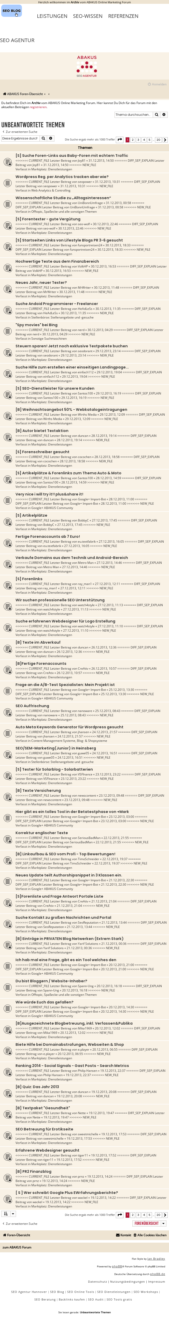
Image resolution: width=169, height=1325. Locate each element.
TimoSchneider (88, 859)
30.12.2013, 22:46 (105, 224)
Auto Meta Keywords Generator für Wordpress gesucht (69, 727)
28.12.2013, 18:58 (107, 457)
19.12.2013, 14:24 (99, 1176)
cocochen (84, 457)
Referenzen (123, 15)
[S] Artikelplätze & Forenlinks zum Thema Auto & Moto (68, 473)
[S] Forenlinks (29, 578)
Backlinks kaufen (72, 1299)
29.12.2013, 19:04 (109, 372)
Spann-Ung (86, 986)
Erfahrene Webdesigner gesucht (47, 1150)
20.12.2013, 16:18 (109, 986)
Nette (82, 1113)
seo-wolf (84, 224)
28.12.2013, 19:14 (104, 436)
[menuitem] (156, 84)
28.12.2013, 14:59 (108, 478)
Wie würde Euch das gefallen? (45, 1002)
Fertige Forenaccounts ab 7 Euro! (48, 536)
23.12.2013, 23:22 (108, 774)
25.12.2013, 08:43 (107, 711)
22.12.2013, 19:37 (115, 859)
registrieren (38, 107)
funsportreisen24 (90, 245)
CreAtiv (83, 668)
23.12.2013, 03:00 (121, 816)
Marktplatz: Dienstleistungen (51, 169)
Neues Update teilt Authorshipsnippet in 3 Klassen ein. (69, 875)
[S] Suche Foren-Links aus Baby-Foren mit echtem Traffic (72, 155)
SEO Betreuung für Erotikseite (44, 1129)
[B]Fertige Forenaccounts (41, 663)
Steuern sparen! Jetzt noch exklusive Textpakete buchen (72, 346)
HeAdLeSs (85, 309)
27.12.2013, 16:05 (111, 541)
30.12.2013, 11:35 (108, 309)
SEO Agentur (17, 40)
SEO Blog (57, 1292)
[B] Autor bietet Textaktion (42, 430)
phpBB (117, 1266)
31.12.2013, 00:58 (118, 203)
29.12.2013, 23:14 (108, 351)
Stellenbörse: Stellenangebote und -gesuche (62, 317)
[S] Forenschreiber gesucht (42, 451)
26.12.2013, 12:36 (104, 647)
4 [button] (144, 140)
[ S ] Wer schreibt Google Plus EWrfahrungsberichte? (67, 1192)
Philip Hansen (87, 1070)
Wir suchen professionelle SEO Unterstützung (60, 600)
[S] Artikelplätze (31, 515)
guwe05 (83, 753)
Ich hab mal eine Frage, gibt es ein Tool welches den (66, 959)
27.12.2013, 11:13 (110, 605)
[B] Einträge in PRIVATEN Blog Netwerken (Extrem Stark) (70, 938)
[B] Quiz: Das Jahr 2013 (37, 1086)
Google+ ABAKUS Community (52, 508)
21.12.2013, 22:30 (121, 880)
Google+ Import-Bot (92, 499)
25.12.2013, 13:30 (121, 689)
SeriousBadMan (89, 838)
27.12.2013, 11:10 (110, 626)
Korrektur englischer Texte (42, 832)
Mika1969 (85, 1028)
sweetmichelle (88, 1134)
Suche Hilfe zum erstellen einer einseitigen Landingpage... (72, 367)
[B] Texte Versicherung (38, 790)
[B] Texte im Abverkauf (38, 642)
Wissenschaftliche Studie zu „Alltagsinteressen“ (63, 197)
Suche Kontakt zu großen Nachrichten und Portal (63, 917)
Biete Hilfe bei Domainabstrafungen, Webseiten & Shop (70, 1044)
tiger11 (83, 1155)
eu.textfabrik (87, 541)
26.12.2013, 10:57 (104, 668)
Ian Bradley (156, 1258)
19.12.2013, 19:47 (101, 1113)
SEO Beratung (45, 1299)
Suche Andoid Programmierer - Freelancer (57, 303)
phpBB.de (157, 1274)
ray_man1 (85, 584)
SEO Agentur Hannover (29, 1292)
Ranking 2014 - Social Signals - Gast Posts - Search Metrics (72, 1065)
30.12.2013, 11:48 (106, 287)
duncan (83, 436)
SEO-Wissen (88, 15)
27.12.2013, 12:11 (107, 584)
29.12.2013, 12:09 (112, 414)
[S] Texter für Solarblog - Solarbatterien (54, 769)
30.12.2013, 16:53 (103, 266)
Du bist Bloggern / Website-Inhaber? (51, 981)
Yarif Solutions (88, 943)
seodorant (85, 351)
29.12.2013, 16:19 (108, 393)
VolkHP (83, 266)
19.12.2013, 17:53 (113, 1134)
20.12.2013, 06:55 (105, 1049)
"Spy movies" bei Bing (37, 324)
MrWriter (84, 287)
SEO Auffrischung (32, 705)
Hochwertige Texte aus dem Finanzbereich (57, 261)
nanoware (85, 711)
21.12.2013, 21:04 (104, 901)
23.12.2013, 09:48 (111, 795)
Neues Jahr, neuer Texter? (41, 282)
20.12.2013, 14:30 (121, 1007)
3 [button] (138, 140)
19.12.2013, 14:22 (103, 1197)
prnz (81, 1176)
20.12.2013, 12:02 (107, 1028)
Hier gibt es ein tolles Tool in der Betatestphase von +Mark (72, 811)
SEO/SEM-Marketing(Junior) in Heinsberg (56, 748)
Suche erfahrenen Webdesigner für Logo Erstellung (65, 621)
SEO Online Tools (80, 1292)
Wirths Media (87, 414)
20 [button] (158, 140)
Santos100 (85, 393)
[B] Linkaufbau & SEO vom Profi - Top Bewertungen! (65, 854)
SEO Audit (96, 1299)
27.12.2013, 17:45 (104, 520)
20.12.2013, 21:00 (121, 965)
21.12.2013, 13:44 (114, 922)
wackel (83, 1197)
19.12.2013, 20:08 (104, 1092)
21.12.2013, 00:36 (113, 943)
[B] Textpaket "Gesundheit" (43, 1108)
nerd (81, 330)
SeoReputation (88, 922)
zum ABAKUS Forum (17, 1247)
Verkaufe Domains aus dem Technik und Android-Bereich (72, 557)
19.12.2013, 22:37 (112, 1070)
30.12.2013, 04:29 (100, 330)
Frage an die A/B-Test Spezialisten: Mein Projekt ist (65, 684)
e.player (83, 1049)
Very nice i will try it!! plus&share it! (49, 494)
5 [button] (149, 140)
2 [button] (133, 140)
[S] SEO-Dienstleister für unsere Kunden (55, 388)
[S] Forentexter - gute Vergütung (48, 219)
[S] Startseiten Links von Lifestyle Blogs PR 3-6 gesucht (69, 240)
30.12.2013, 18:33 (118, 245)
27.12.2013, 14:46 (109, 562)
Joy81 (82, 160)
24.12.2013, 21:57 (104, 732)
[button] (119, 140)
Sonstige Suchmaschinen (49, 338)
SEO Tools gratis (119, 1299)
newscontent (87, 795)
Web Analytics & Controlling (51, 190)
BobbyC (83, 520)
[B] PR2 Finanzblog (33, 1171)
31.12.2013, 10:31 (107, 182)
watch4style (86, 605)
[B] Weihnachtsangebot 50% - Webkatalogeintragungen (71, 409)
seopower (85, 182)
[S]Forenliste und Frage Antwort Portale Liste (59, 896)
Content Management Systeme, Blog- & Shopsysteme (69, 740)
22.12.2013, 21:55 (116, 838)
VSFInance (85, 774)
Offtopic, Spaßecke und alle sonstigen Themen (64, 211)
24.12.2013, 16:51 (104, 753)
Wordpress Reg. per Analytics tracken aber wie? (62, 176)
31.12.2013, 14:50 (101, 160)
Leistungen (52, 15)
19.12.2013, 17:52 (103, 1155)
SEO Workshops (146, 1292)
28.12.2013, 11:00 (121, 499)
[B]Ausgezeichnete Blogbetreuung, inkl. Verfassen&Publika (74, 1023)
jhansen (83, 732)
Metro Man (86, 562)
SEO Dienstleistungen (114, 1292)
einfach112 (86, 372)
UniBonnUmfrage (90, 203)
